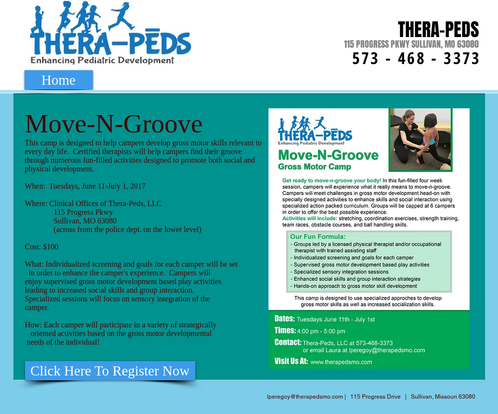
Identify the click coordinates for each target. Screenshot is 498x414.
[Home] (59, 80)
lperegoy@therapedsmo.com (305, 396)
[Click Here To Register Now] (110, 370)
